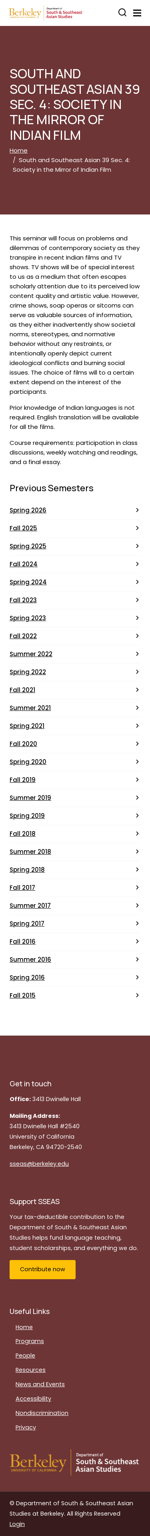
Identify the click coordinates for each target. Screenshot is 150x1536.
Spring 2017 (27, 923)
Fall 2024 (24, 564)
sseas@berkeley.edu (39, 1164)
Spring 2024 (28, 582)
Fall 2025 (23, 528)
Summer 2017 (30, 905)
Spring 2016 (27, 977)
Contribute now (42, 1269)
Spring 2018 (27, 869)
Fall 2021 (22, 690)
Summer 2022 (31, 654)
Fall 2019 (23, 780)
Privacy (26, 1427)
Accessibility (33, 1399)
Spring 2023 (28, 618)
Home (19, 150)
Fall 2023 (23, 600)
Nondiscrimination (42, 1413)
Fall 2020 (23, 744)
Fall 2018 (23, 834)
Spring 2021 (27, 726)
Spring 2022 (28, 672)
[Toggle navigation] (137, 13)
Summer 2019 (30, 798)
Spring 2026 (28, 510)
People (25, 1355)
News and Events (40, 1384)
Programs (30, 1341)
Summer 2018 (30, 851)
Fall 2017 (22, 887)
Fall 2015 (23, 995)
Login (17, 1524)
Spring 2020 (28, 762)
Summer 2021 (30, 708)
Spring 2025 (28, 546)
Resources (31, 1370)
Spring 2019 (27, 816)
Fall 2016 (23, 941)
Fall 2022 (23, 636)
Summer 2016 (30, 959)
